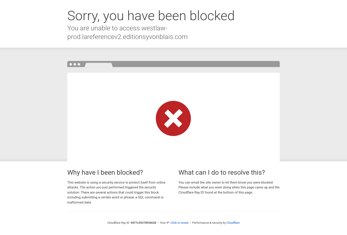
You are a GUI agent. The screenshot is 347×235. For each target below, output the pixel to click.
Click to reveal (180, 222)
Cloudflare (233, 222)
